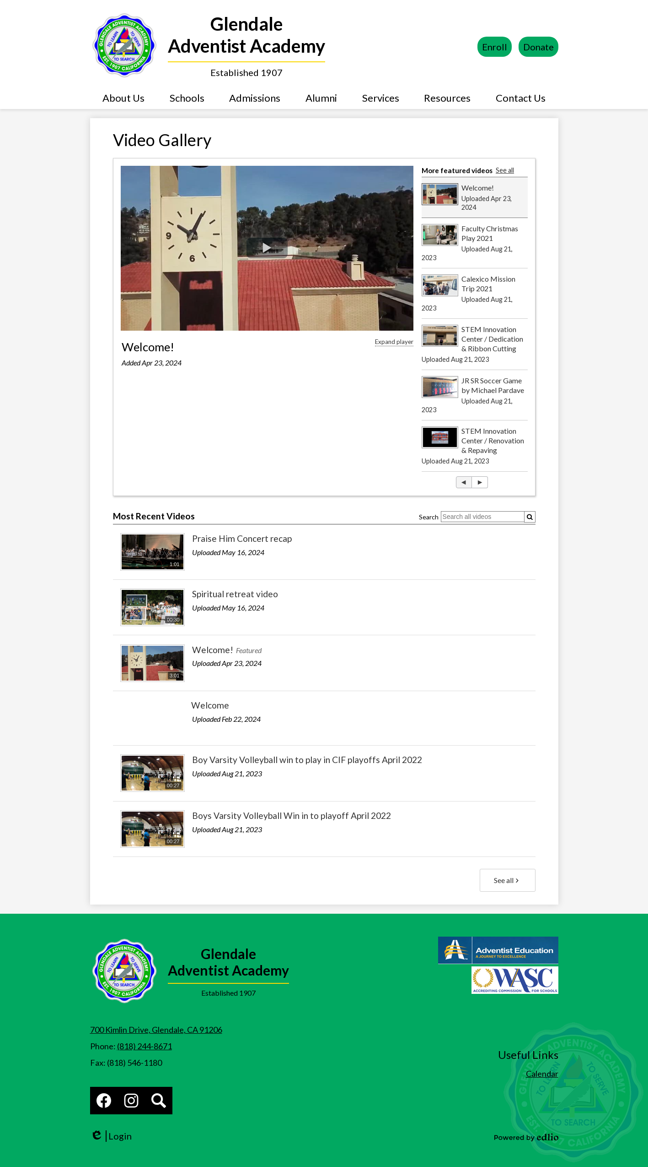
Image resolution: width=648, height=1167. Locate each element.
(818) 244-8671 (144, 1046)
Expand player (394, 341)
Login (111, 1136)
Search (429, 517)
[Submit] (530, 517)
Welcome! (148, 347)
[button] (123, 97)
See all (505, 170)
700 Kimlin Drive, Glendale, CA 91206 (156, 1030)
